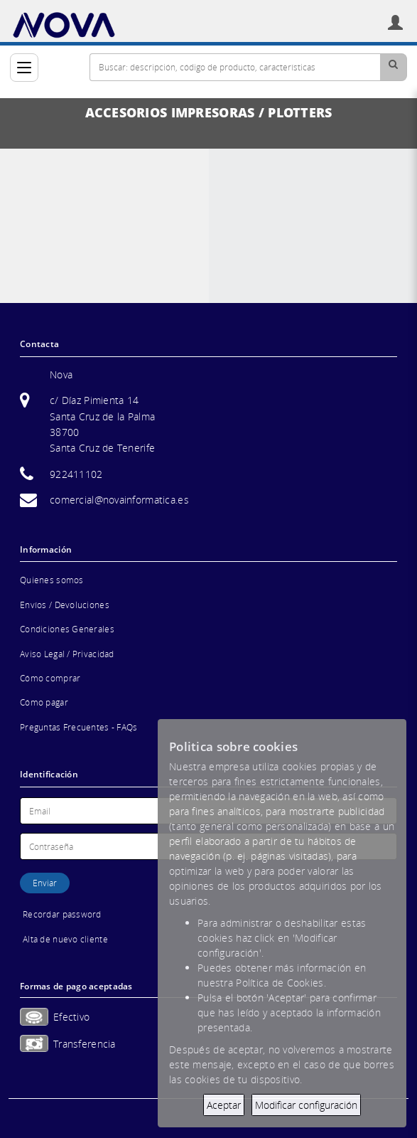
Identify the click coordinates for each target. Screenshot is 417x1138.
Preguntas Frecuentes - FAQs (79, 727)
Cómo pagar (44, 702)
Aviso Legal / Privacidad (67, 654)
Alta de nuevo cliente (65, 939)
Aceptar (224, 1105)
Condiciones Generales (67, 629)
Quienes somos (52, 580)
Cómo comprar (50, 678)
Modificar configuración (306, 1105)
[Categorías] (24, 67)
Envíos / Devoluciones (64, 605)
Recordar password (62, 914)
